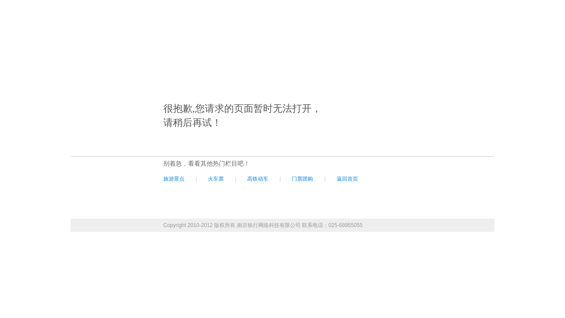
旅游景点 (174, 179)
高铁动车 (257, 179)
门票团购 (302, 179)
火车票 (216, 179)
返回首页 (347, 179)
